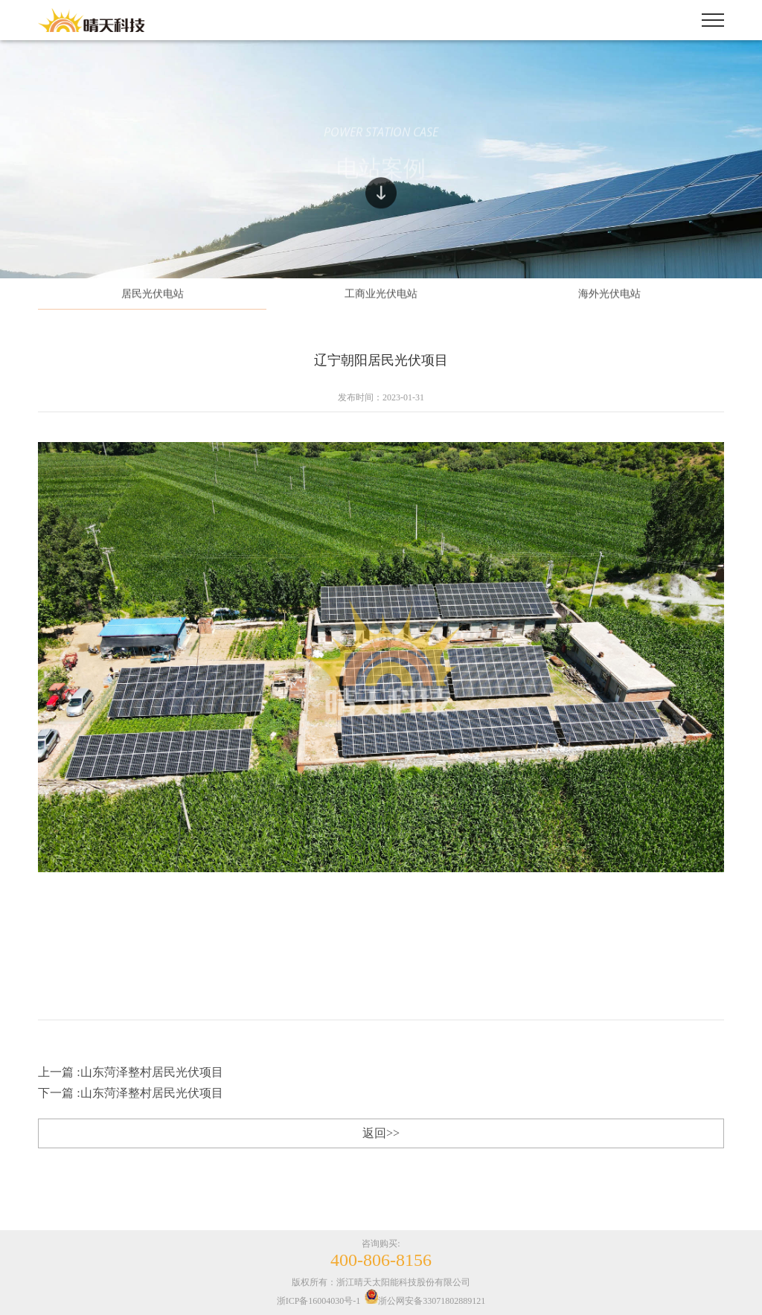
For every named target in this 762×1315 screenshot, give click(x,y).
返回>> (381, 1133)
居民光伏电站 (152, 295)
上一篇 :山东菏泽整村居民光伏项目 (130, 1072)
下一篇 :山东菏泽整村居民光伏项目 (130, 1093)
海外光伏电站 (609, 295)
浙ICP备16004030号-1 (319, 1301)
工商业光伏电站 (381, 295)
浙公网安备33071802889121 (425, 1301)
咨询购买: (381, 1254)
